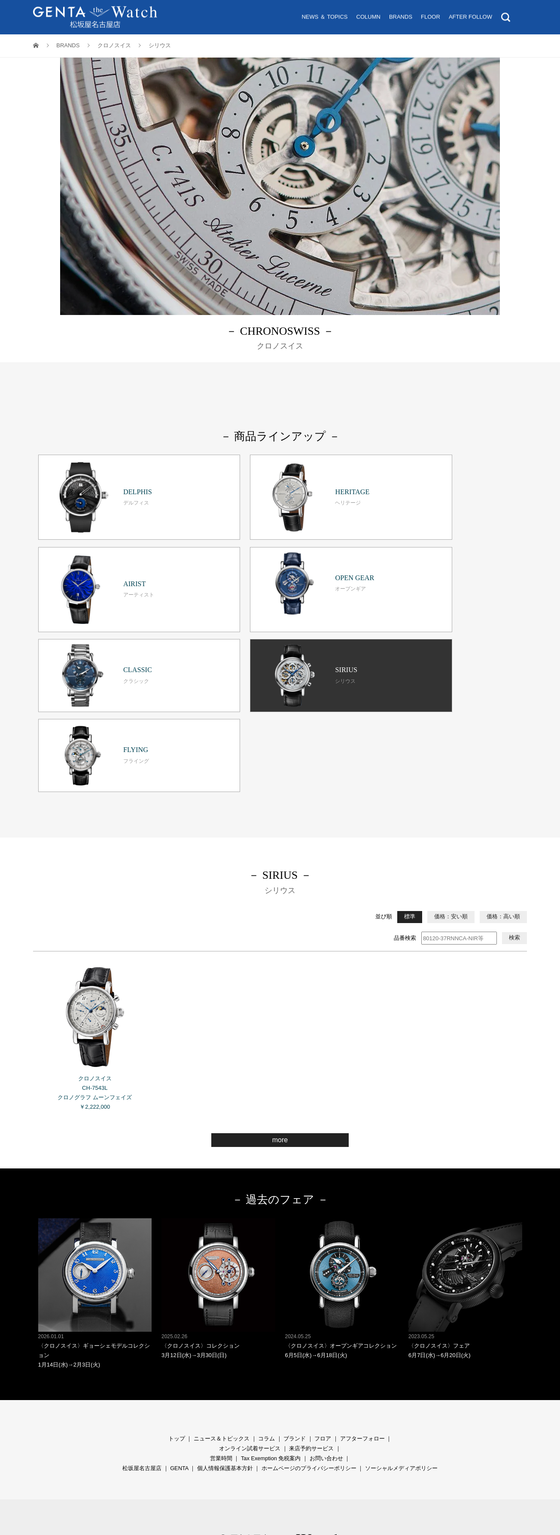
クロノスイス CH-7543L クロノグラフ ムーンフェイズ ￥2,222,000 (95, 901)
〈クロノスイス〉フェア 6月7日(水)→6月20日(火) (465, 1154)
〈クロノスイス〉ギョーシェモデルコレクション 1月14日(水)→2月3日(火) (95, 1159)
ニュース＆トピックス (222, 1304)
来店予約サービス (311, 1314)
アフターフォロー (362, 1304)
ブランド (294, 1304)
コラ (263, 1304)
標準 (409, 783)
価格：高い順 (503, 783)
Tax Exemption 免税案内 (271, 1324)
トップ (176, 1304)
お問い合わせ (326, 1324)
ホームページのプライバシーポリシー (309, 1334)
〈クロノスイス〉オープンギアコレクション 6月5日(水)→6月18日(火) (342, 1154)
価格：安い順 (451, 783)
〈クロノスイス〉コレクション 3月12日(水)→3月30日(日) (218, 1154)
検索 (514, 804)
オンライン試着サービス (249, 1314)
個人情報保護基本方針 (225, 1334)
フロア (322, 1304)
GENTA (179, 1334)
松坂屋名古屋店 (141, 1334)
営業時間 (221, 1324)
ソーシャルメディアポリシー (401, 1334)
